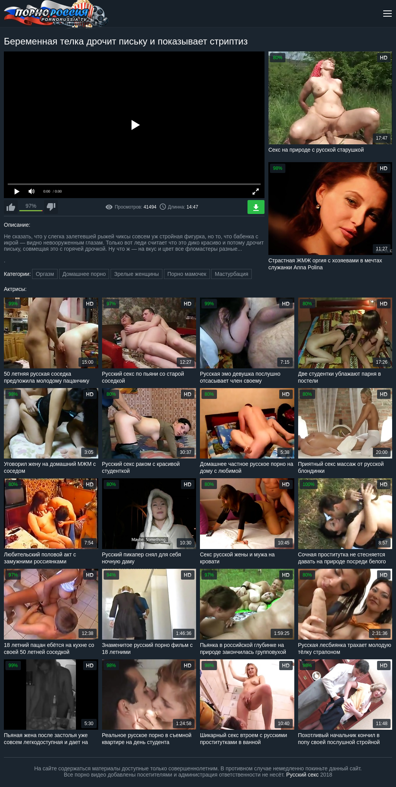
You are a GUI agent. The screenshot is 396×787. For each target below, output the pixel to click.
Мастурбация (231, 274)
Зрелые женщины (136, 274)
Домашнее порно (84, 274)
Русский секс (302, 775)
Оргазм (45, 274)
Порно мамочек (187, 274)
